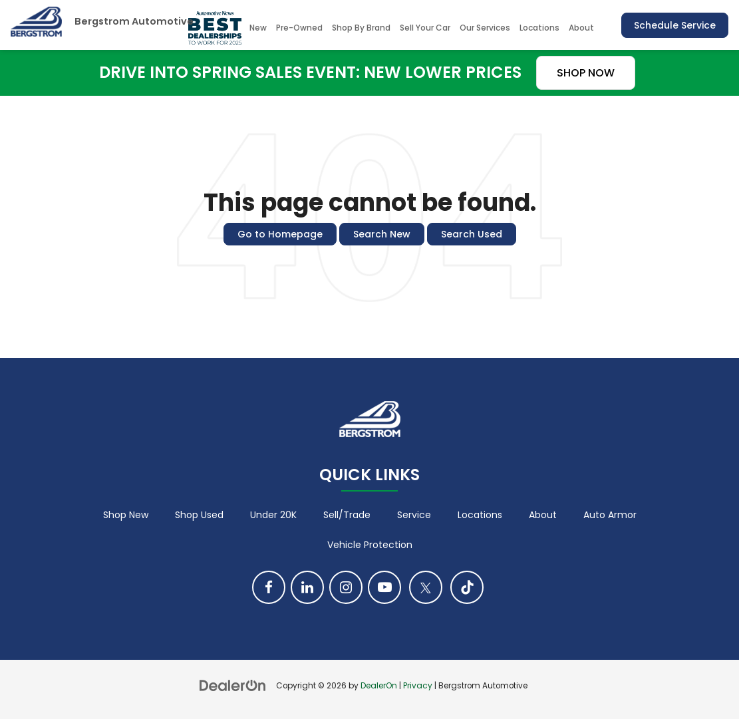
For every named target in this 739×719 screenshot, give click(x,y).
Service (414, 514)
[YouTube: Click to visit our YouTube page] (384, 587)
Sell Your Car (425, 27)
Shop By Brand (361, 27)
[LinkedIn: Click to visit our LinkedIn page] (307, 587)
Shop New (125, 514)
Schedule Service (675, 25)
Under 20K (273, 514)
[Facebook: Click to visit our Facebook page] (268, 587)
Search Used (471, 234)
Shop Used (199, 514)
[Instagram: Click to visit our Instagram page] (346, 587)
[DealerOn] (233, 685)
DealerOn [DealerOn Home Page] (379, 685)
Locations (539, 27)
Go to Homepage (280, 234)
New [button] (258, 27)
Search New (381, 234)
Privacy (417, 685)
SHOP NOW (586, 72)
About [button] (581, 27)
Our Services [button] (485, 27)
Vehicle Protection (369, 544)
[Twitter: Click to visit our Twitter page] (425, 587)
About (543, 514)
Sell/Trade (346, 514)
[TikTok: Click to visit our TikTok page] (467, 587)
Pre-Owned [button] (299, 27)
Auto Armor (610, 514)
